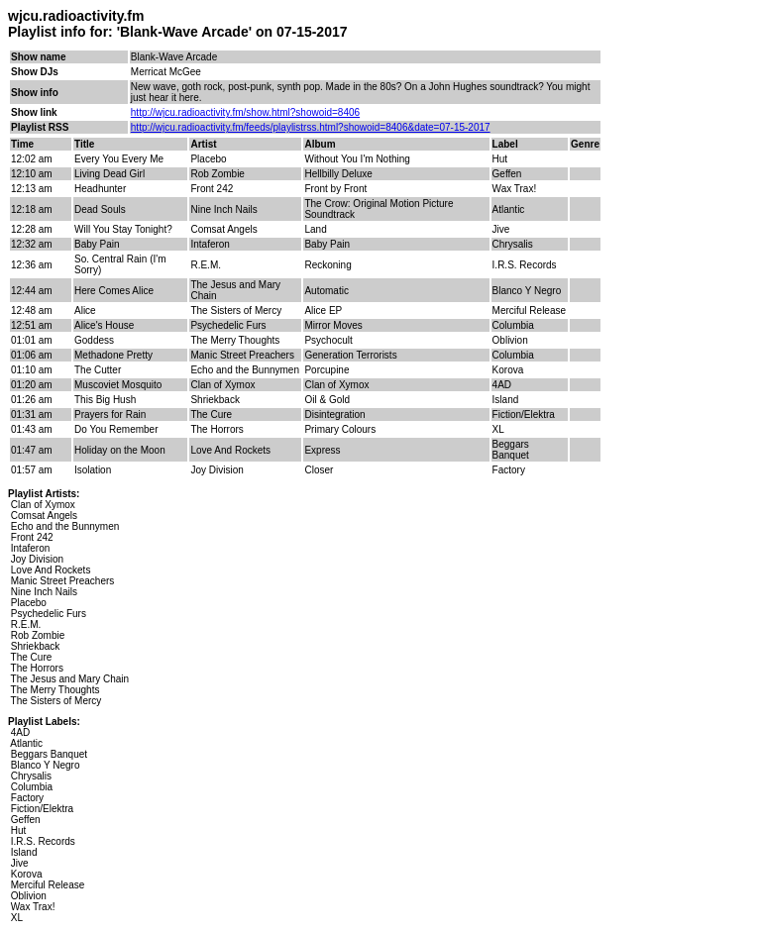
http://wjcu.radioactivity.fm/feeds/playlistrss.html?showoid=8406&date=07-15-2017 (310, 127)
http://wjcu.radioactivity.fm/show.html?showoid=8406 (245, 112)
